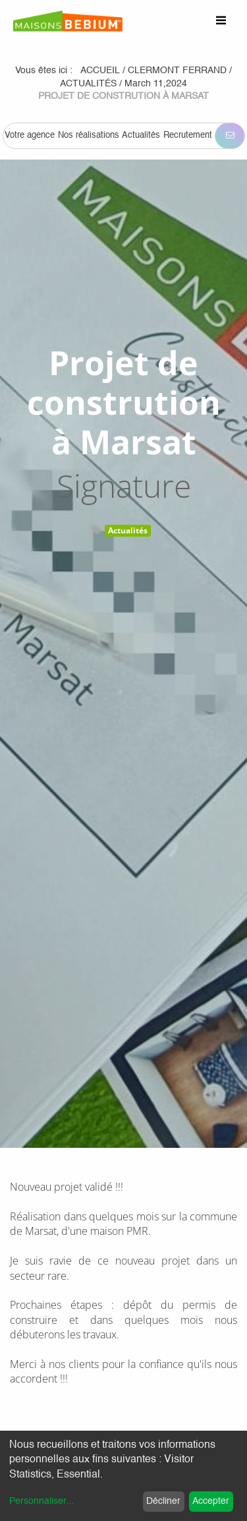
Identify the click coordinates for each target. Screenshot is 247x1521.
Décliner (163, 1501)
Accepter (210, 1501)
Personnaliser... (41, 1501)
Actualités (128, 530)
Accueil (100, 70)
